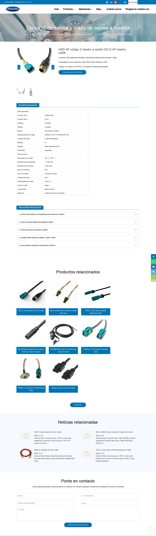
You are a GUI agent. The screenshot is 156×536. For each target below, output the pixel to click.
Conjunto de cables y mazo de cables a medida (54, 34)
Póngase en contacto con (137, 9)
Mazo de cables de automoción (81, 34)
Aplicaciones (84, 9)
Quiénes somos (114, 9)
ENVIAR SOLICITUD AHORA (72, 72)
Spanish (133, 2)
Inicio (56, 9)
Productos (68, 9)
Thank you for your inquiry (78, 510)
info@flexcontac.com (131, 508)
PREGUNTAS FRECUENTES (30, 207)
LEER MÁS (78, 366)
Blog (98, 9)
